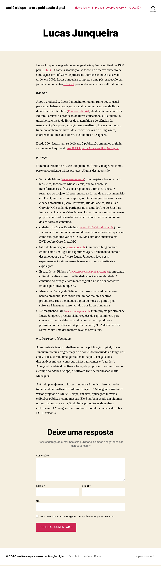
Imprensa (113, 5)
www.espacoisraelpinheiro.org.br (91, 273)
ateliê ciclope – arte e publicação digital (43, 557)
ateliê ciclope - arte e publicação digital (33, 8)
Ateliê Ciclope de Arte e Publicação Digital (95, 149)
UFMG (47, 71)
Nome (40, 487)
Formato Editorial (79, 112)
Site (38, 502)
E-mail (86, 487)
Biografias (96, 5)
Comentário (42, 457)
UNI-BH (69, 85)
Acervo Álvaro (130, 5)
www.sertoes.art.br (74, 180)
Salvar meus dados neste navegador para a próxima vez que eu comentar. (76, 517)
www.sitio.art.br (77, 248)
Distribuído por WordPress (89, 557)
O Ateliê (134, 10)
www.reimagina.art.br (79, 312)
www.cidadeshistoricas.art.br (98, 228)
